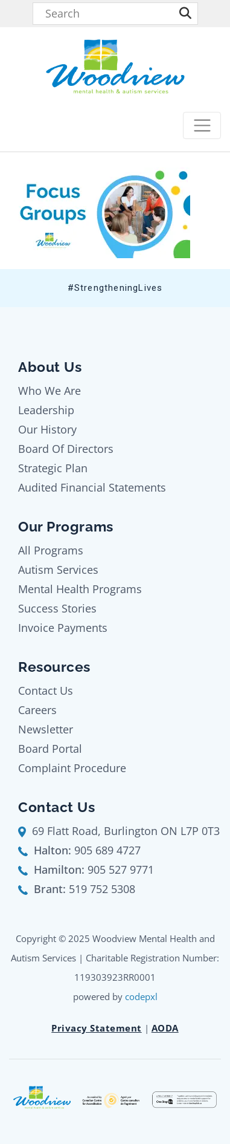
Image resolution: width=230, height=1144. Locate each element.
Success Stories (57, 608)
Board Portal (50, 748)
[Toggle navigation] (202, 125)
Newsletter (45, 729)
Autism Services (58, 569)
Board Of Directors (65, 448)
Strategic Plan (53, 468)
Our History (47, 429)
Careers (37, 710)
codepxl (141, 996)
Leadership (46, 410)
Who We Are (49, 390)
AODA (165, 1028)
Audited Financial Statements (92, 487)
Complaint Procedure (72, 768)
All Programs (50, 550)
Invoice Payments (62, 627)
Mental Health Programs (80, 589)
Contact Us (45, 690)
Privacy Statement (96, 1028)
